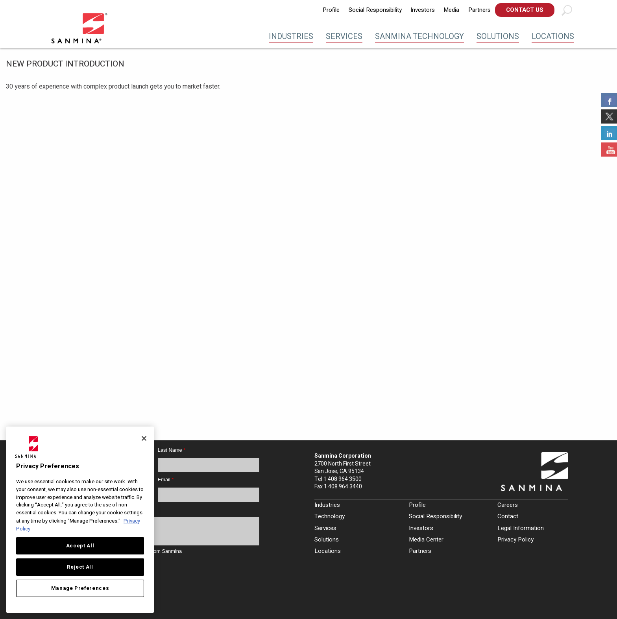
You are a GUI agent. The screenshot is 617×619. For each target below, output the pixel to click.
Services (344, 36)
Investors (422, 10)
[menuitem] (331, 10)
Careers (507, 505)
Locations (553, 36)
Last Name (171, 450)
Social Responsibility (375, 10)
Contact (507, 516)
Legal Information (520, 528)
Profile (331, 10)
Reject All (80, 567)
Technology (329, 516)
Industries (291, 36)
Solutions (498, 36)
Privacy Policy (515, 539)
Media (451, 10)
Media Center (426, 539)
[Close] (144, 438)
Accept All (80, 546)
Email (166, 479)
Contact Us (524, 10)
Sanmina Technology (419, 36)
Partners (479, 10)
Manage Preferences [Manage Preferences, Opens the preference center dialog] (80, 588)
